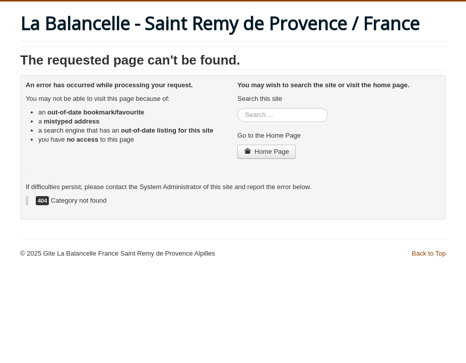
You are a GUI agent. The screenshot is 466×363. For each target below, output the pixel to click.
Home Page (266, 151)
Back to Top (429, 253)
